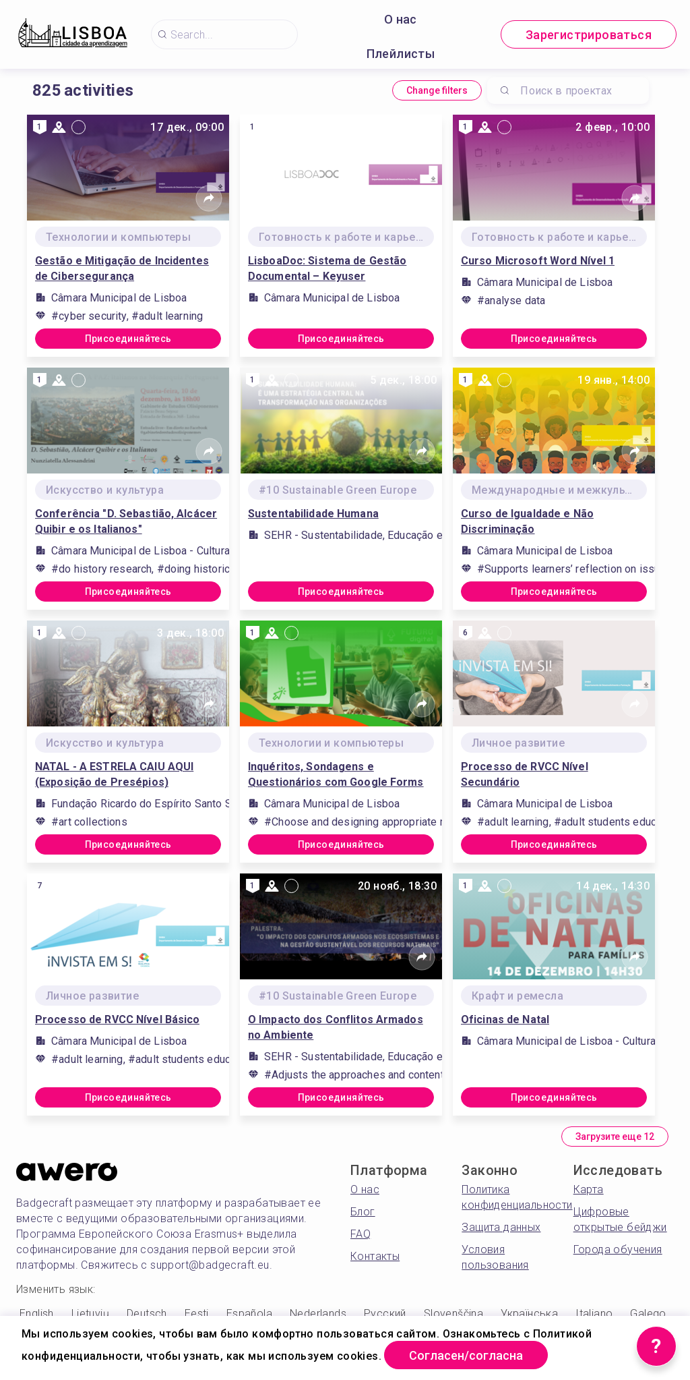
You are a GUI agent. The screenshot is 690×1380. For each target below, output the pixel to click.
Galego (648, 1313)
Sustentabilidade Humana (313, 513)
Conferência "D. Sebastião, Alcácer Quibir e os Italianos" (126, 521)
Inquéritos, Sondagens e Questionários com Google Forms (336, 774)
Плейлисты (401, 54)
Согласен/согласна (466, 1355)
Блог (362, 1211)
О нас (400, 19)
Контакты (375, 1256)
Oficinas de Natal (505, 1019)
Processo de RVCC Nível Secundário (524, 774)
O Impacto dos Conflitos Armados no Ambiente (335, 1027)
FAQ (360, 1234)
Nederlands (318, 1313)
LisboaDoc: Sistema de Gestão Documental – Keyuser (327, 268)
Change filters (437, 90)
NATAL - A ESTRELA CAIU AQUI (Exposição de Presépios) (114, 774)
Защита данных (501, 1227)
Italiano (594, 1313)
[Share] (208, 198)
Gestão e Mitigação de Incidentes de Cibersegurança (122, 268)
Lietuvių (90, 1313)
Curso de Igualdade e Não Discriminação (527, 521)
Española (249, 1313)
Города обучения (617, 1249)
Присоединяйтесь (128, 338)
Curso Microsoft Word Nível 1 (538, 260)
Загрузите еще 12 (614, 1136)
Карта (588, 1189)
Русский (385, 1313)
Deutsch (147, 1313)
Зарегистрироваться (589, 35)
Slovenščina (453, 1313)
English (37, 1313)
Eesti (197, 1313)
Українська (529, 1313)
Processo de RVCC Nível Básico (117, 1019)
